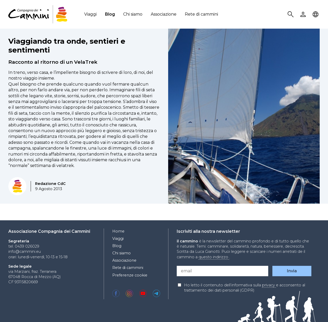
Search (291, 14)
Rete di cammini (201, 14)
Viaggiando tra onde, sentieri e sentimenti (66, 45)
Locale (316, 14)
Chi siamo (132, 14)
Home (118, 231)
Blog (110, 14)
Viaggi (90, 14)
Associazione (163, 14)
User (303, 14)
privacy (269, 285)
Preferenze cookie (129, 275)
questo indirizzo (214, 257)
